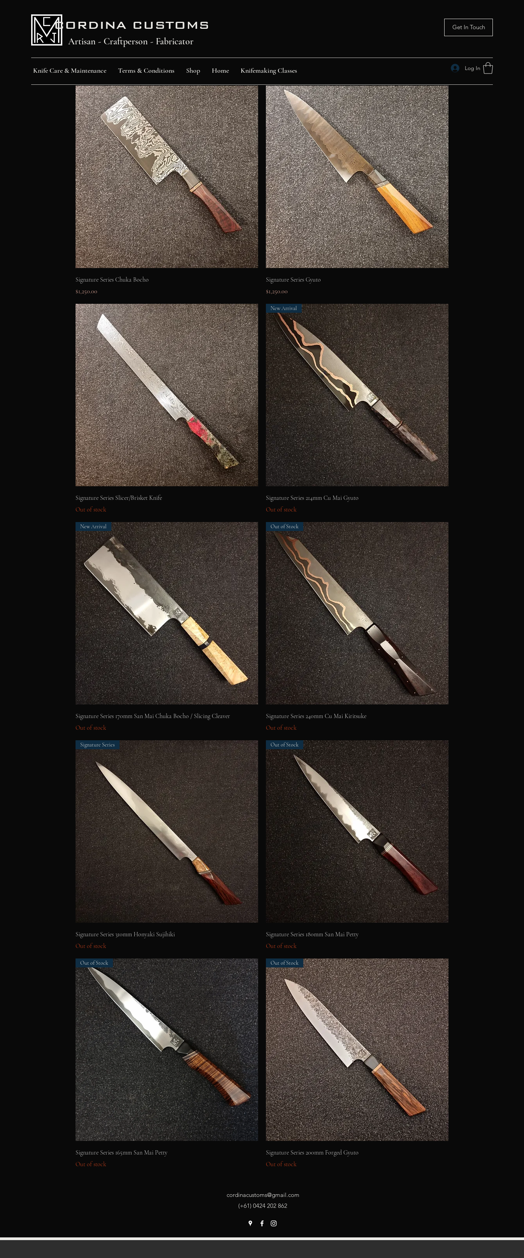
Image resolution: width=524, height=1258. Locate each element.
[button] (488, 68)
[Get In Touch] (468, 27)
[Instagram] (274, 1223)
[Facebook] (262, 1223)
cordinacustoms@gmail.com (263, 1194)
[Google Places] (250, 1223)
